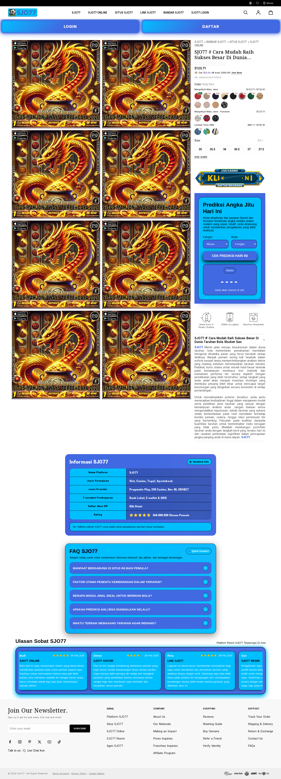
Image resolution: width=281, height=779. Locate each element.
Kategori (207, 237)
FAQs (251, 746)
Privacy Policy (79, 773)
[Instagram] (22, 742)
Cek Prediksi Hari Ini (230, 256)
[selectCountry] (260, 140)
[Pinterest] (31, 742)
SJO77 (198, 41)
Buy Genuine (211, 731)
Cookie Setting (96, 773)
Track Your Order (259, 717)
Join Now (236, 72)
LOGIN (70, 26)
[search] (245, 12)
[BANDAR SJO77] (173, 14)
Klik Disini (135, 506)
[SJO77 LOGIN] (200, 14)
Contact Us (255, 738)
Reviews (208, 717)
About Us (159, 717)
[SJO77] (76, 14)
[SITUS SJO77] (123, 14)
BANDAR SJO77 (216, 41)
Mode (234, 237)
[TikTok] (61, 742)
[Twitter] (41, 742)
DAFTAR (210, 26)
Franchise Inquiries (165, 746)
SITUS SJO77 (238, 41)
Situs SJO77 (115, 724)
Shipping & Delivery (260, 724)
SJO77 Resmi (116, 738)
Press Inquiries (163, 738)
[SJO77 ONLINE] (97, 14)
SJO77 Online (115, 731)
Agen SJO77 (115, 746)
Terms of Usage (60, 773)
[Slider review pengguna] (140, 670)
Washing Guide (212, 724)
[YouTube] (51, 742)
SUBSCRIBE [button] (80, 728)
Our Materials (162, 724)
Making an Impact (165, 731)
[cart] (270, 12)
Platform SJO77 (117, 717)
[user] (258, 12)
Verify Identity (212, 746)
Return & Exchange (260, 731)
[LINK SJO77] (148, 14)
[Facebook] (12, 742)
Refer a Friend (212, 738)
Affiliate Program (164, 753)
